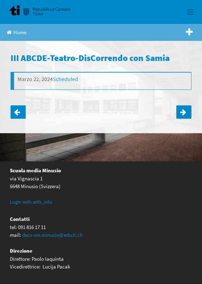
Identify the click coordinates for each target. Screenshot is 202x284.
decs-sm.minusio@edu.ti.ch (52, 234)
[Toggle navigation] (189, 12)
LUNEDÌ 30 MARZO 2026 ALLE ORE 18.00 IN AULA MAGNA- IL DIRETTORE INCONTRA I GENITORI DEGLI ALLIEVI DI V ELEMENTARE (183, 112)
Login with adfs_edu (31, 202)
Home (16, 32)
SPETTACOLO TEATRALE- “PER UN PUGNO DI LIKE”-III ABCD (18, 112)
